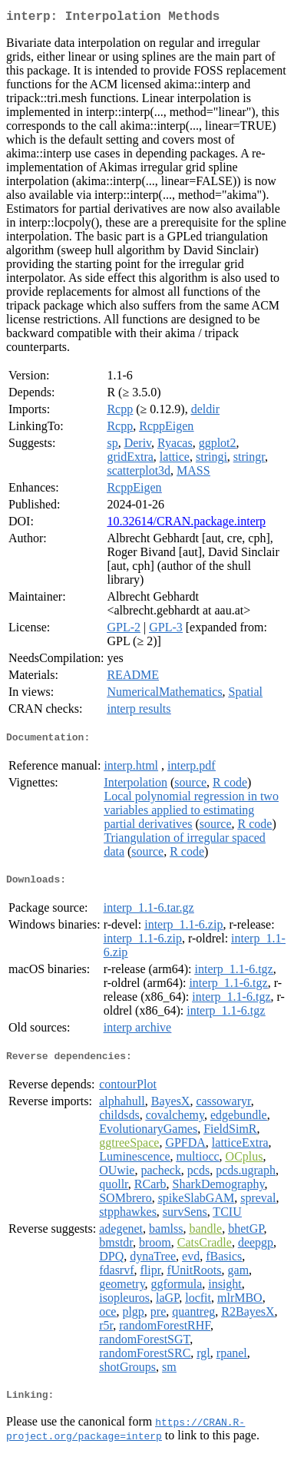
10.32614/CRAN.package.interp (186, 524)
